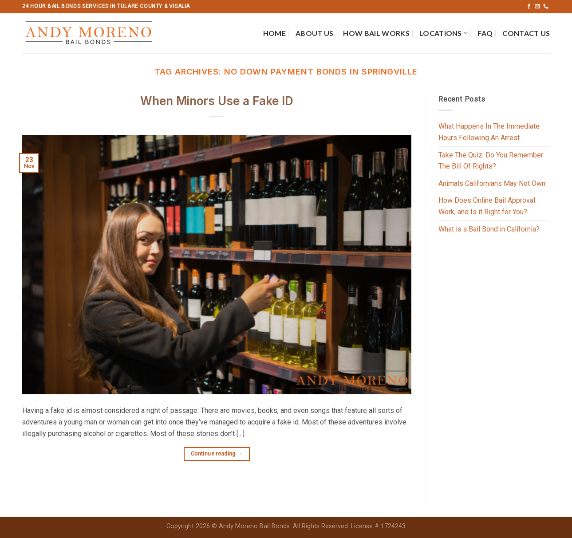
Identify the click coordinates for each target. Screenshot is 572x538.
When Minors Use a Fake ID (216, 101)
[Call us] (545, 7)
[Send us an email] (537, 7)
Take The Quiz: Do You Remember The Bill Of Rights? (490, 161)
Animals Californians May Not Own (491, 183)
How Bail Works (376, 33)
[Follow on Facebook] (529, 7)
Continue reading (217, 454)
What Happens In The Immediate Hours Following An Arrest (489, 132)
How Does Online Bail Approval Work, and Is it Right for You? (486, 206)
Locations (443, 33)
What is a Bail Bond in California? (489, 229)
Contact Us (526, 33)
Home (274, 33)
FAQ (485, 33)
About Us (315, 33)
